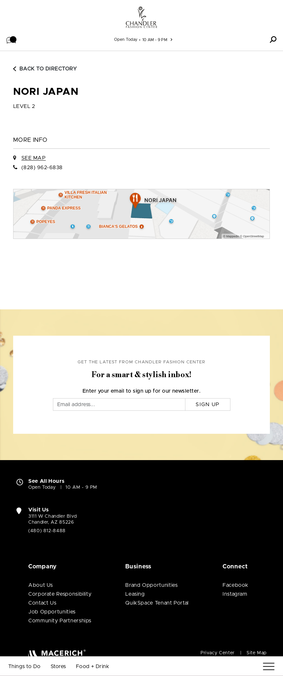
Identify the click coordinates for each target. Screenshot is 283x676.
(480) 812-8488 (47, 531)
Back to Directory (45, 68)
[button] (11, 39)
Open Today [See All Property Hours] (126, 39)
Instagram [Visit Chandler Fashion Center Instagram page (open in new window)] (235, 594)
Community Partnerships (59, 620)
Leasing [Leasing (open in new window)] (135, 594)
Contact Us (42, 603)
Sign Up (208, 404)
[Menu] (268, 666)
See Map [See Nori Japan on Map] (33, 158)
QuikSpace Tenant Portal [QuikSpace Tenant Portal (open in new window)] (157, 603)
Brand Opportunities (151, 585)
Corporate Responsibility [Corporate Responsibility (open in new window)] (59, 594)
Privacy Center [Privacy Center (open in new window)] (217, 653)
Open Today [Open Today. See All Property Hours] (42, 487)
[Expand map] (141, 214)
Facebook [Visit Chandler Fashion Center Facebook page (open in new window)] (235, 585)
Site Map (257, 653)
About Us (40, 585)
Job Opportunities (52, 611)
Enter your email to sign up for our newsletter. (142, 391)
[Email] (119, 404)
